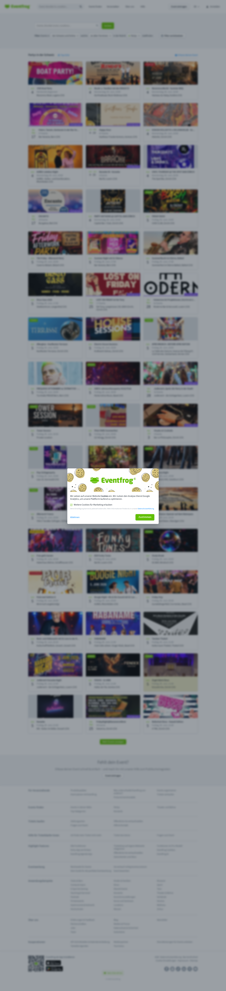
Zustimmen (145, 517)
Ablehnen (75, 517)
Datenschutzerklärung (146, 508)
